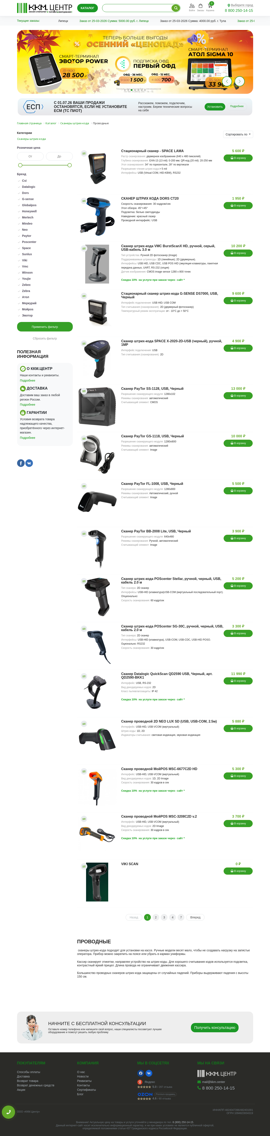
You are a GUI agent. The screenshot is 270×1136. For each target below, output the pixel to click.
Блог (80, 1094)
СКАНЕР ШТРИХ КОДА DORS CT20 (150, 198)
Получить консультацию (214, 1028)
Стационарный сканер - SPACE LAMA (152, 151)
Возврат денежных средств (35, 1085)
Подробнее (237, 106)
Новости (83, 1076)
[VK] (149, 1073)
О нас (81, 1072)
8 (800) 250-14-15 (183, 1122)
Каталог (87, 8)
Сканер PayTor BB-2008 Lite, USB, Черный (156, 531)
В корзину (238, 158)
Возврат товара (27, 1081)
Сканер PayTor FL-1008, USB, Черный (152, 483)
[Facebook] (140, 1073)
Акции (21, 1089)
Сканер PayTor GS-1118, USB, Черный (152, 436)
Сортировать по (237, 134)
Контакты (83, 1085)
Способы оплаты (28, 1072)
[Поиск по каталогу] (175, 8)
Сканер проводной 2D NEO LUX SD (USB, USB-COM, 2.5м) (169, 721)
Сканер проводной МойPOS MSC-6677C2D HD (159, 769)
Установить (215, 106)
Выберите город (242, 5)
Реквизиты (84, 1081)
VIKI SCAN (129, 864)
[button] (240, 81)
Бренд (21, 174)
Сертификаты (86, 1089)
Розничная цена (28, 147)
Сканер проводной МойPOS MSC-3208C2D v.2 (159, 816)
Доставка (23, 1076)
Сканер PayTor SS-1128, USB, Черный (152, 388)
